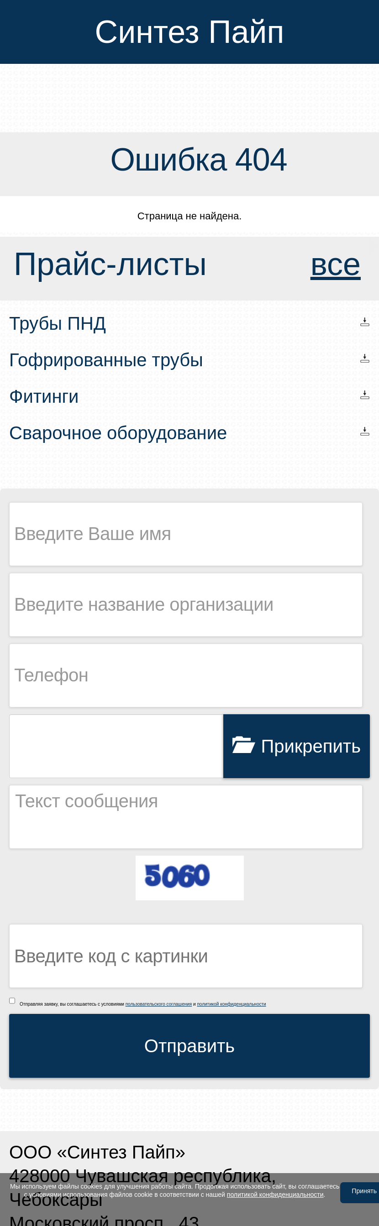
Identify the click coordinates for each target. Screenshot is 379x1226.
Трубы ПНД (57, 323)
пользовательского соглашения (159, 1004)
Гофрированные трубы (106, 360)
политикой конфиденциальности (231, 1004)
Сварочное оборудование (118, 433)
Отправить (189, 1046)
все (336, 264)
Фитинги (44, 396)
